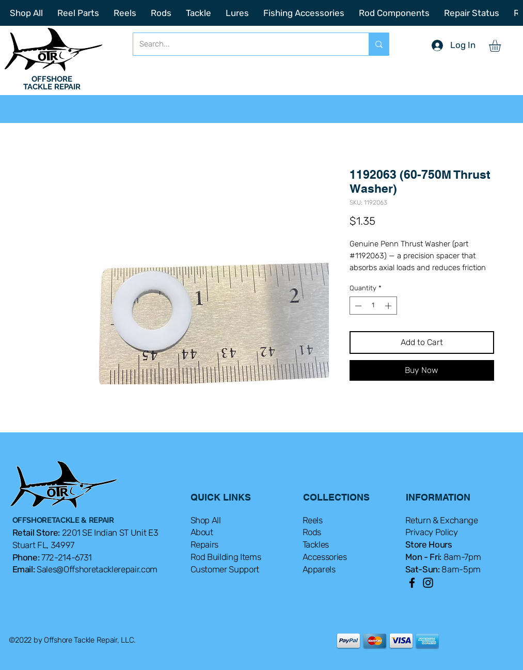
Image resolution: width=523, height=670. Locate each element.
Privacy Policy (431, 532)
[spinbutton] (373, 306)
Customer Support (225, 569)
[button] (502, 46)
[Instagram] (428, 582)
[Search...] (243, 44)
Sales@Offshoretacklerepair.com (97, 569)
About (202, 532)
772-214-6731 (66, 557)
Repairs (205, 544)
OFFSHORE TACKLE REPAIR (52, 82)
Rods (312, 532)
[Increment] (389, 306)
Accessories (325, 557)
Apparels (319, 569)
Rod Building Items (226, 557)
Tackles (316, 544)
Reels (313, 520)
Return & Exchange (441, 520)
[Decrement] (357, 306)
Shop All (206, 520)
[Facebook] (412, 582)
